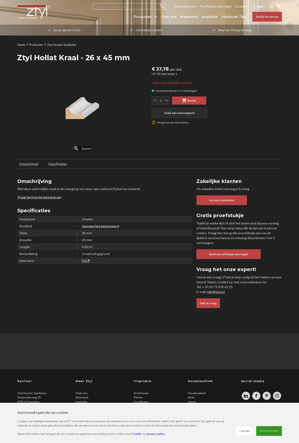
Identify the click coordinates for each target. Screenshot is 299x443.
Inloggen (260, 6)
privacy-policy (155, 433)
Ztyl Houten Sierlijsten (60, 44)
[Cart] (278, 6)
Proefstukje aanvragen (216, 6)
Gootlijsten (141, 401)
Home (21, 44)
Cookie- (137, 433)
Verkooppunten (185, 6)
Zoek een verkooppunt (179, 113)
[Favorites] (271, 6)
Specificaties (57, 164)
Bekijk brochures (267, 16)
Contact (240, 6)
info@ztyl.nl (216, 292)
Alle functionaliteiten (269, 431)
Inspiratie (210, 17)
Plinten (138, 397)
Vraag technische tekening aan (39, 197)
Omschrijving (28, 164)
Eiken (191, 397)
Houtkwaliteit (197, 393)
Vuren (192, 401)
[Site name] (33, 12)
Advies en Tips (234, 17)
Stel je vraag (208, 303)
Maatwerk (189, 17)
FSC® (86, 261)
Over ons (168, 17)
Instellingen (244, 431)
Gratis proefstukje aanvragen (228, 254)
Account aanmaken (221, 200)
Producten (145, 17)
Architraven (141, 393)
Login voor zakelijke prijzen (172, 82)
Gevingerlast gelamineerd (100, 226)
